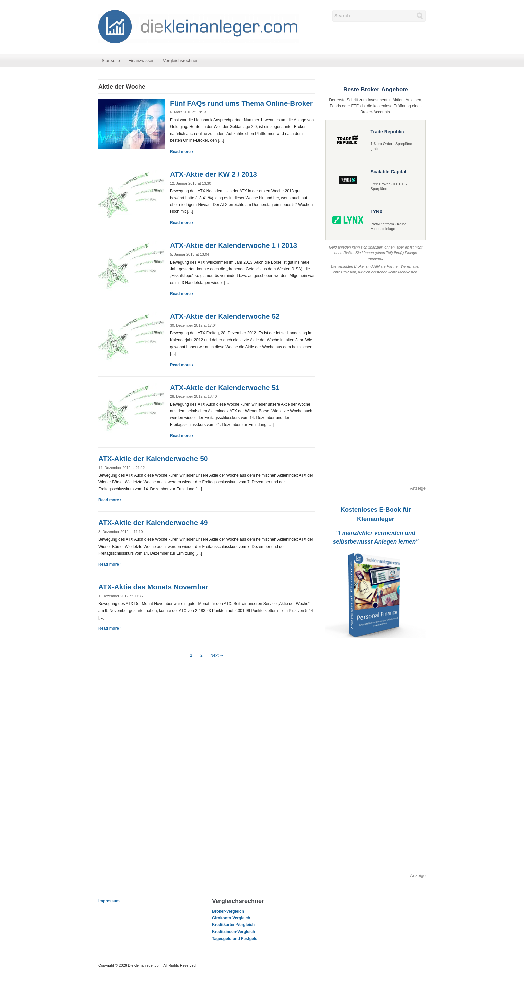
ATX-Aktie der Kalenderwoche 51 (225, 387)
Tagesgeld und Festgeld (234, 938)
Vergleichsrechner (180, 60)
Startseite (111, 60)
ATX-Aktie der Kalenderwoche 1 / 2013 (233, 245)
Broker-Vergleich (228, 911)
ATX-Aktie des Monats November (153, 587)
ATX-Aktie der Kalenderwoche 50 (153, 458)
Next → (217, 655)
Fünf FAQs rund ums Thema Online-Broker (241, 103)
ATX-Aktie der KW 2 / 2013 (213, 174)
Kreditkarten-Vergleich (233, 924)
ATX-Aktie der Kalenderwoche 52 (225, 316)
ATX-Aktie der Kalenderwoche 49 (153, 522)
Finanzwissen (141, 60)
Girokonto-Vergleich (231, 918)
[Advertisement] (375, 384)
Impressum (109, 901)
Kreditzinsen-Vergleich (233, 931)
